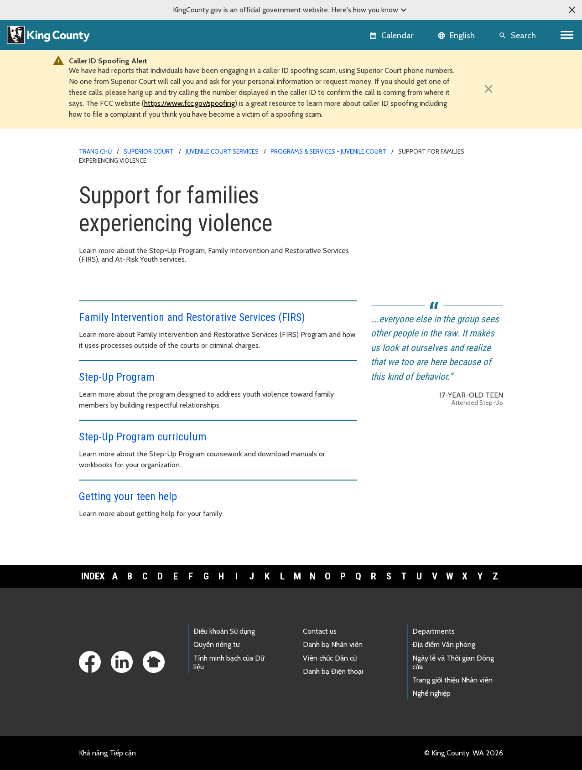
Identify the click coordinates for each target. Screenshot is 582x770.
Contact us (320, 631)
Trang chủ (95, 151)
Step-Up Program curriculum (143, 436)
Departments (433, 631)
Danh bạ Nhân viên (333, 644)
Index (93, 576)
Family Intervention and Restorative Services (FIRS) (192, 317)
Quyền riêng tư (216, 644)
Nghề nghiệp (431, 693)
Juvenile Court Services (222, 151)
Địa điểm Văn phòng (443, 644)
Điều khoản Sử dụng (224, 631)
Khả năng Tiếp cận (107, 753)
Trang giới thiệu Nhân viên (452, 680)
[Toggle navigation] (567, 35)
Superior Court (149, 151)
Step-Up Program (117, 377)
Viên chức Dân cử (330, 658)
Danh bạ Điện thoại (333, 671)
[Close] (488, 89)
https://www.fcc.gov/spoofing (189, 103)
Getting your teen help (128, 496)
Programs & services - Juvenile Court (328, 151)
